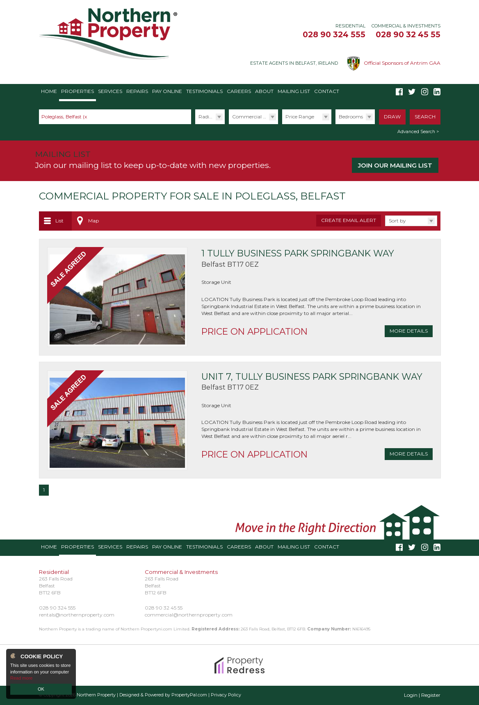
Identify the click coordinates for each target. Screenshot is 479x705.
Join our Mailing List (395, 165)
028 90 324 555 (334, 34)
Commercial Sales (253, 116)
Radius (206, 116)
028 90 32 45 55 (408, 34)
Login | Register (422, 695)
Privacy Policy (226, 695)
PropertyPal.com (189, 695)
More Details (409, 331)
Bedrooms (351, 116)
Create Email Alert (348, 220)
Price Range (299, 116)
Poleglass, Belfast (65, 116)
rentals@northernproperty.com (76, 615)
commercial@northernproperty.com (189, 615)
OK (41, 689)
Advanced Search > (418, 131)
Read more (21, 678)
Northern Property (96, 695)
